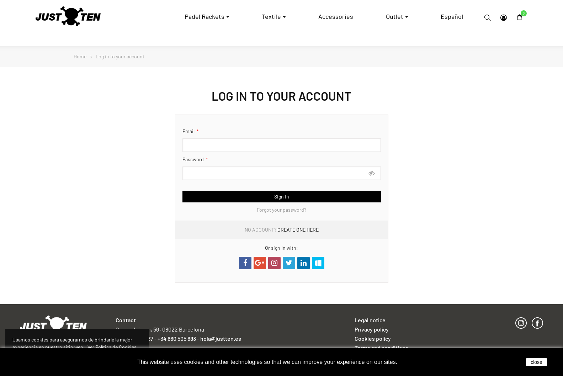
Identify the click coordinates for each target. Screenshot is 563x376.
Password (193, 159)
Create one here (298, 230)
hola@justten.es (220, 338)
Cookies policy (373, 338)
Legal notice (370, 320)
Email (189, 131)
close (536, 362)
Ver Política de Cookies (112, 347)
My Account (503, 18)
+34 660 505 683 (177, 338)
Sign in (281, 197)
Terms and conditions (381, 347)
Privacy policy (372, 329)
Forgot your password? (281, 210)
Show (372, 172)
